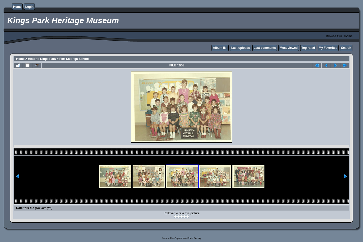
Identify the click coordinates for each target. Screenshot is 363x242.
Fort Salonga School (74, 59)
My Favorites (328, 48)
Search (346, 48)
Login (29, 7)
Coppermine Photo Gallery (187, 238)
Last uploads (240, 48)
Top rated (308, 48)
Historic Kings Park (42, 59)
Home (17, 7)
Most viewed (288, 48)
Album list (220, 48)
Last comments (265, 48)
